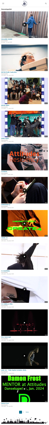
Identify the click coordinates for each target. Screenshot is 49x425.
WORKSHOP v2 (5, 204)
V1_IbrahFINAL (5, 271)
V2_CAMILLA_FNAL (7, 304)
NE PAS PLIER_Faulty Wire (9, 72)
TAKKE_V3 (4, 237)
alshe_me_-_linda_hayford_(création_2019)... (14, 370)
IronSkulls (4, 171)
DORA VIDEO (5, 138)
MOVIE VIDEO (5, 105)
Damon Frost (5, 403)
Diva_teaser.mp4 (6, 337)
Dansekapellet (4, 40)
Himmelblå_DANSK (6, 39)
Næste (27, 412)
